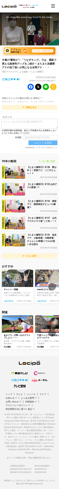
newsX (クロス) (44, 289)
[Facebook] (31, 87)
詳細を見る (29, 107)
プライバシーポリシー (18, 405)
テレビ (19, 394)
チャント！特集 (11, 289)
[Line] (46, 87)
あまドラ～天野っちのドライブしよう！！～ (17, 336)
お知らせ (11, 398)
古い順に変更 (47, 161)
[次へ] (52, 287)
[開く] (53, 6)
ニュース (31, 394)
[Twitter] (38, 87)
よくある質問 (29, 398)
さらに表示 (29, 256)
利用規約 (31, 401)
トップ (9, 394)
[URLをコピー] (53, 87)
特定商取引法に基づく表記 (20, 409)
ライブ (42, 394)
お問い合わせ (13, 401)
